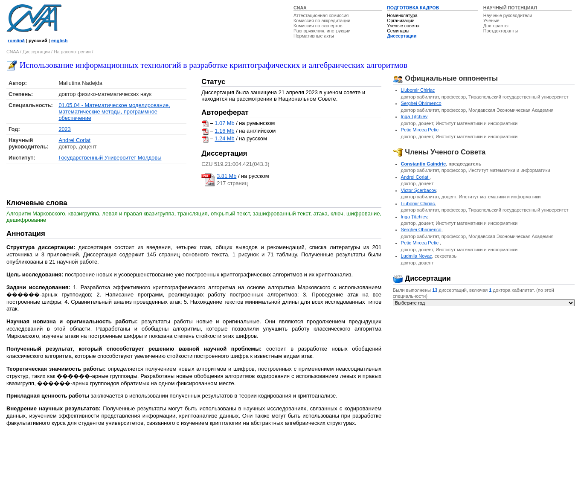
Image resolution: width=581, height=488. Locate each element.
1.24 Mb (224, 139)
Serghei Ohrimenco (421, 103)
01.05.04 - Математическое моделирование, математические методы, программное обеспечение (114, 111)
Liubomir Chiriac (418, 90)
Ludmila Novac (416, 256)
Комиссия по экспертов (318, 25)
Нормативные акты (313, 35)
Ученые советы (403, 25)
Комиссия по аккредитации (321, 20)
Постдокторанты (500, 30)
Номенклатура (402, 15)
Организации (400, 20)
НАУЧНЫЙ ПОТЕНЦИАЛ (510, 7)
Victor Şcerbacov (418, 190)
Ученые (491, 20)
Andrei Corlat (74, 140)
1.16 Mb (224, 131)
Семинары (398, 30)
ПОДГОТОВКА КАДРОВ (413, 7)
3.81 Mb (226, 176)
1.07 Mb (224, 123)
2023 (64, 129)
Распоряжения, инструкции (322, 30)
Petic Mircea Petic (420, 129)
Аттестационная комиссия (321, 15)
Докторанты (495, 25)
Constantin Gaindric (423, 163)
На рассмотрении (72, 51)
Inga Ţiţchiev (414, 116)
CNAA (300, 7)
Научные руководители (507, 15)
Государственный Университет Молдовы (109, 157)
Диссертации (401, 35)
